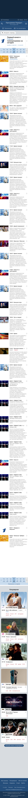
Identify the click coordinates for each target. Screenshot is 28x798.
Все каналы (4, 780)
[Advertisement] (14, 563)
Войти (23, 783)
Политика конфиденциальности (14, 789)
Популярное (13, 780)
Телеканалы (7, 28)
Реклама (10, 787)
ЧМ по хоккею (22, 780)
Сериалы (12, 783)
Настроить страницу (9, 33)
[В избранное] (26, 56)
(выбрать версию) (12, 45)
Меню (26, 41)
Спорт (18, 783)
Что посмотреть (20, 28)
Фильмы (5, 783)
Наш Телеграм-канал (19, 787)
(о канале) (20, 45)
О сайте (5, 787)
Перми (10, 39)
